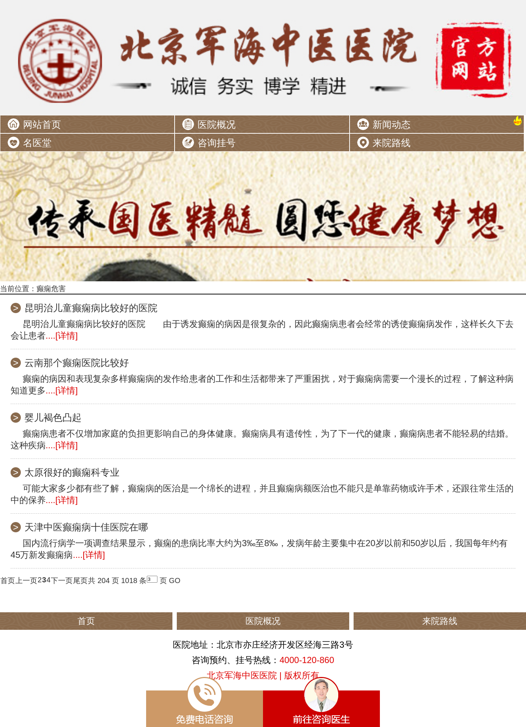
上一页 (26, 580)
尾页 (80, 580)
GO (174, 580)
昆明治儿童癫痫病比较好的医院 (90, 307)
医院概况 (217, 124)
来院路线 (392, 142)
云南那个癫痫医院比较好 (76, 362)
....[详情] (62, 335)
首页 (7, 580)
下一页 (62, 580)
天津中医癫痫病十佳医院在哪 (86, 527)
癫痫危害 (51, 289)
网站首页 (42, 124)
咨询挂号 (217, 142)
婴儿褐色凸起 (52, 417)
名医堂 (37, 142)
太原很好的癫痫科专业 (71, 472)
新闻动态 (392, 124)
